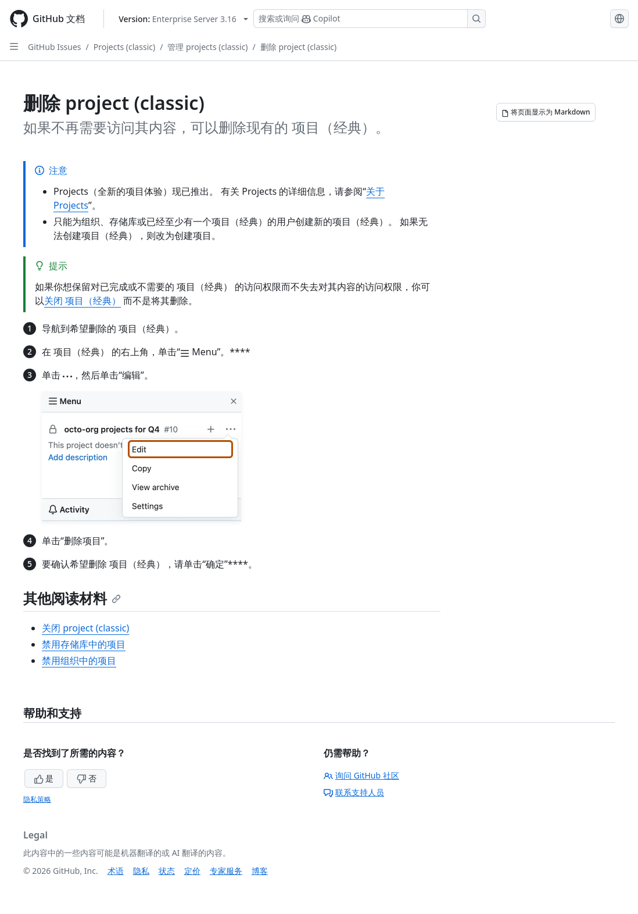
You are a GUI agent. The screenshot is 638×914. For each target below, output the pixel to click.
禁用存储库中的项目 (84, 644)
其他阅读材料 (72, 598)
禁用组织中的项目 (79, 660)
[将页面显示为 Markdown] (546, 112)
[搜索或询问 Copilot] (369, 18)
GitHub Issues (54, 46)
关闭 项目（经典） (82, 300)
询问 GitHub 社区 (361, 775)
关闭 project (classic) (85, 628)
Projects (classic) (124, 46)
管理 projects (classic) (207, 46)
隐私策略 (37, 799)
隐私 (141, 870)
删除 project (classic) (298, 46)
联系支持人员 (354, 792)
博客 (260, 870)
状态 (167, 870)
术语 (115, 870)
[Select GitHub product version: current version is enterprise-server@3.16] (183, 19)
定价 (192, 870)
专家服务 (226, 870)
